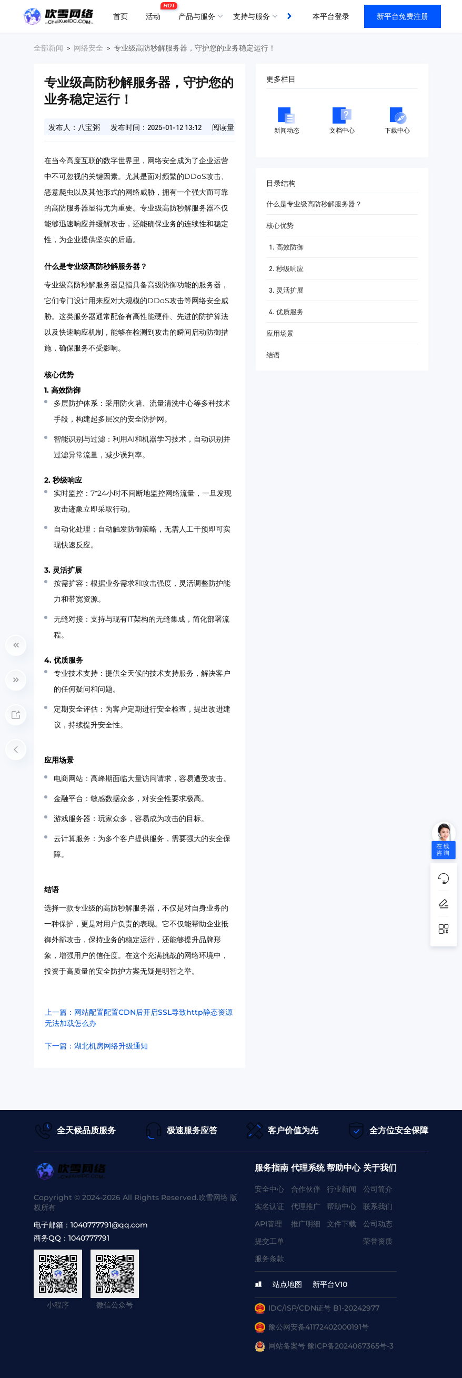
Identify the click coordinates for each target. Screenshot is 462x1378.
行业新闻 (341, 1189)
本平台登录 (331, 16)
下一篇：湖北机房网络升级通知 (96, 1046)
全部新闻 (48, 48)
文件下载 (341, 1224)
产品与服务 (196, 16)
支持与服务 (251, 16)
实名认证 (269, 1206)
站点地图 (287, 1284)
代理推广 (305, 1206)
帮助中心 (341, 1206)
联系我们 (378, 1206)
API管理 (268, 1224)
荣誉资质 (378, 1241)
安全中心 (269, 1189)
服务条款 (269, 1258)
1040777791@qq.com (109, 1225)
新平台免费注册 (402, 16)
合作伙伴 (305, 1189)
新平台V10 (330, 1284)
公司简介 (378, 1189)
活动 (156, 12)
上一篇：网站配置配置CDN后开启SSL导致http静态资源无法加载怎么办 (139, 1017)
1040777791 (88, 1238)
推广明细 (305, 1224)
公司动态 (378, 1224)
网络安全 (88, 48)
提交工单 (269, 1241)
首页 (120, 16)
